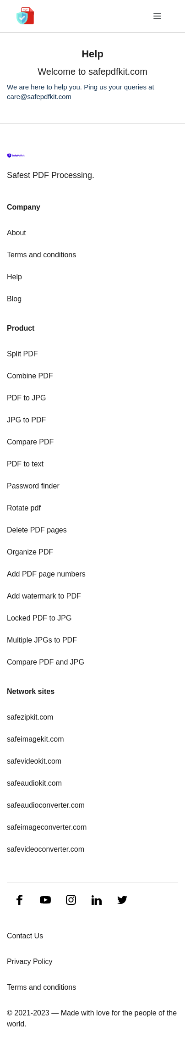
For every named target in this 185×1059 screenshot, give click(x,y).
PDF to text (25, 464)
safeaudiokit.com (34, 783)
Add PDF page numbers (46, 574)
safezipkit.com (30, 717)
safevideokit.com (34, 761)
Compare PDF (30, 442)
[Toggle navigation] (158, 16)
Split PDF (22, 354)
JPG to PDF (26, 420)
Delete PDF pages (37, 530)
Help (14, 277)
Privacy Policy (30, 961)
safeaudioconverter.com (46, 805)
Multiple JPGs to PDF (42, 640)
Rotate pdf (24, 508)
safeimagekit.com (35, 739)
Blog (14, 299)
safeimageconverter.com (47, 827)
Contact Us (25, 936)
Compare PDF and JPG (45, 662)
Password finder (33, 486)
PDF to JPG (26, 398)
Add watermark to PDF (44, 596)
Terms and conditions (41, 255)
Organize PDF (30, 552)
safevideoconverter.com (45, 849)
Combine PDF (30, 376)
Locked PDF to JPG (39, 618)
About (16, 233)
